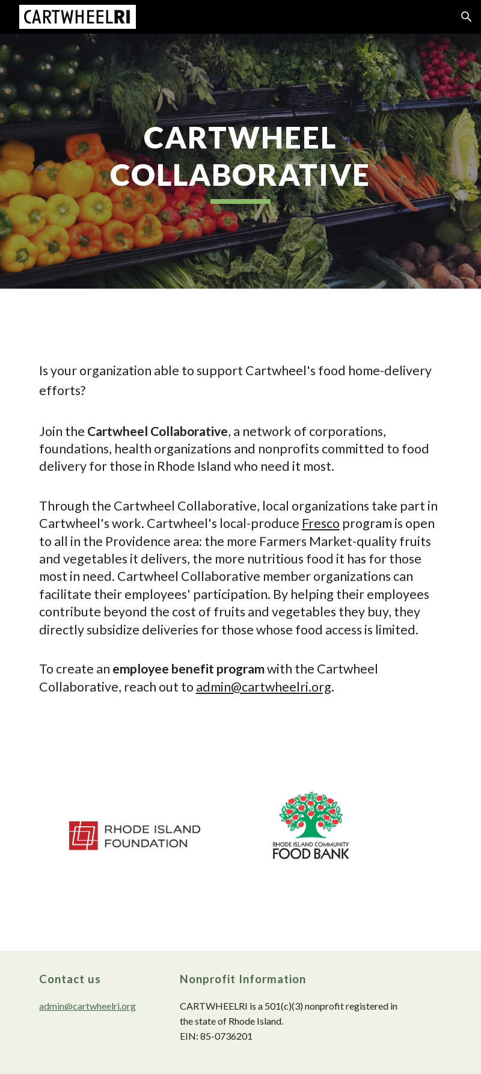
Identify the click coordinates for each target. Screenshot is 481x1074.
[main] (240, 161)
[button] (466, 16)
